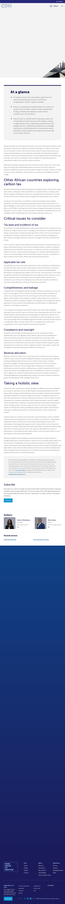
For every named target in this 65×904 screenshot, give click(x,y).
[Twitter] (22, 898)
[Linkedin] (27, 898)
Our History (41, 868)
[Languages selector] (59, 1)
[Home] (6, 6)
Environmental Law (10, 539)
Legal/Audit (21, 888)
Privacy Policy (37, 888)
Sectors (55, 865)
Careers (26, 870)
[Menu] (54, 6)
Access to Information (23, 886)
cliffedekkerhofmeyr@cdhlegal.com (17, 474)
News (54, 873)
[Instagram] (24, 898)
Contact (26, 873)
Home (25, 865)
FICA (35, 890)
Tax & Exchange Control (41, 539)
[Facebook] (19, 898)
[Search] (62, 6)
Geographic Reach (58, 870)
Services (55, 868)
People (26, 868)
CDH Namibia (42, 873)
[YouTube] (30, 898)
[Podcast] (33, 898)
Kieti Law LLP (42, 870)
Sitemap (20, 893)
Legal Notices (37, 886)
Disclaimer (21, 890)
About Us (41, 865)
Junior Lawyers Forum (44, 875)
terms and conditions (21, 470)
